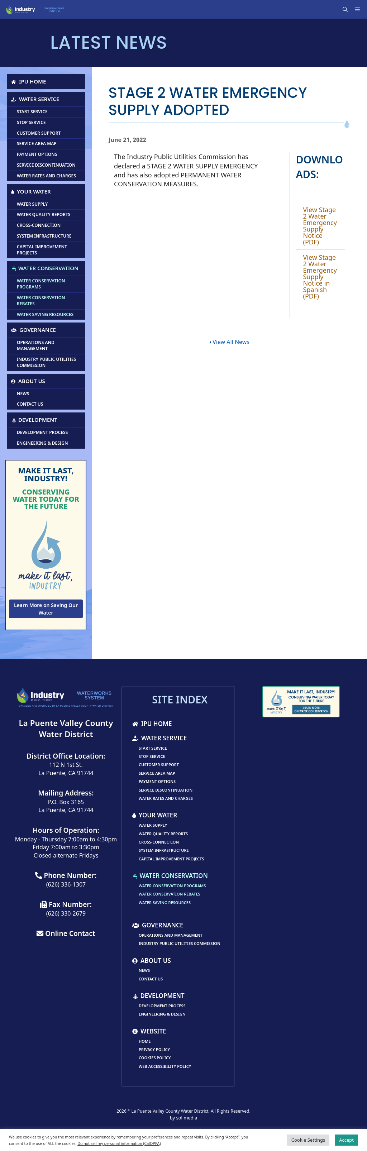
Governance (33, 329)
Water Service (35, 98)
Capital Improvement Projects (42, 250)
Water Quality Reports (43, 214)
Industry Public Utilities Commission (46, 362)
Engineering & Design (42, 443)
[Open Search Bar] (346, 9)
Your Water (31, 191)
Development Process (42, 432)
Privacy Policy (154, 1049)
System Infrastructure (44, 236)
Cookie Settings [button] (308, 1140)
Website (149, 1031)
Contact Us (30, 404)
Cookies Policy (155, 1057)
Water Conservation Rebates (41, 301)
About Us (28, 381)
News (23, 394)
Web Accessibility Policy (165, 1066)
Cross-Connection (39, 225)
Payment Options (37, 154)
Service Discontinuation (46, 165)
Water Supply (32, 204)
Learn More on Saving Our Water (46, 609)
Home (145, 1041)
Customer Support (39, 133)
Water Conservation (44, 268)
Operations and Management (35, 345)
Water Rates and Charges (46, 176)
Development (34, 419)
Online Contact (66, 933)
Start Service (32, 112)
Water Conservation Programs (41, 284)
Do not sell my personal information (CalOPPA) (119, 1143)
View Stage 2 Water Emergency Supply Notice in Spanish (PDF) (320, 276)
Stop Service (31, 122)
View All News (229, 342)
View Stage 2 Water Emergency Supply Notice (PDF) (320, 225)
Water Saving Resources (45, 314)
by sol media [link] (183, 1117)
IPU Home (28, 81)
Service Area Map (37, 143)
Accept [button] (346, 1140)
